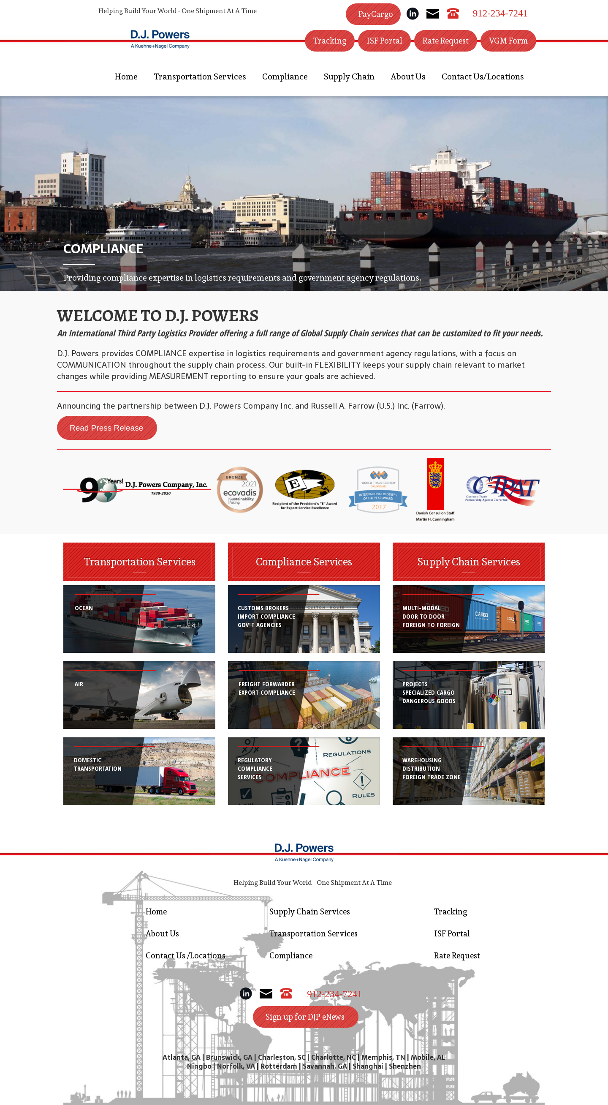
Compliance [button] (285, 76)
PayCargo (375, 14)
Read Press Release (106, 427)
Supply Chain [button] (349, 76)
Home (126, 76)
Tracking (329, 40)
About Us (162, 933)
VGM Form (508, 40)
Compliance (290, 955)
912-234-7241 (500, 13)
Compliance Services (304, 561)
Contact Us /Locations (185, 955)
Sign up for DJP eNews (305, 1016)
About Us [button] (408, 76)
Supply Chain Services (468, 561)
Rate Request (446, 40)
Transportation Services (139, 561)
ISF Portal (384, 40)
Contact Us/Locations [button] (483, 76)
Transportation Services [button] (200, 76)
